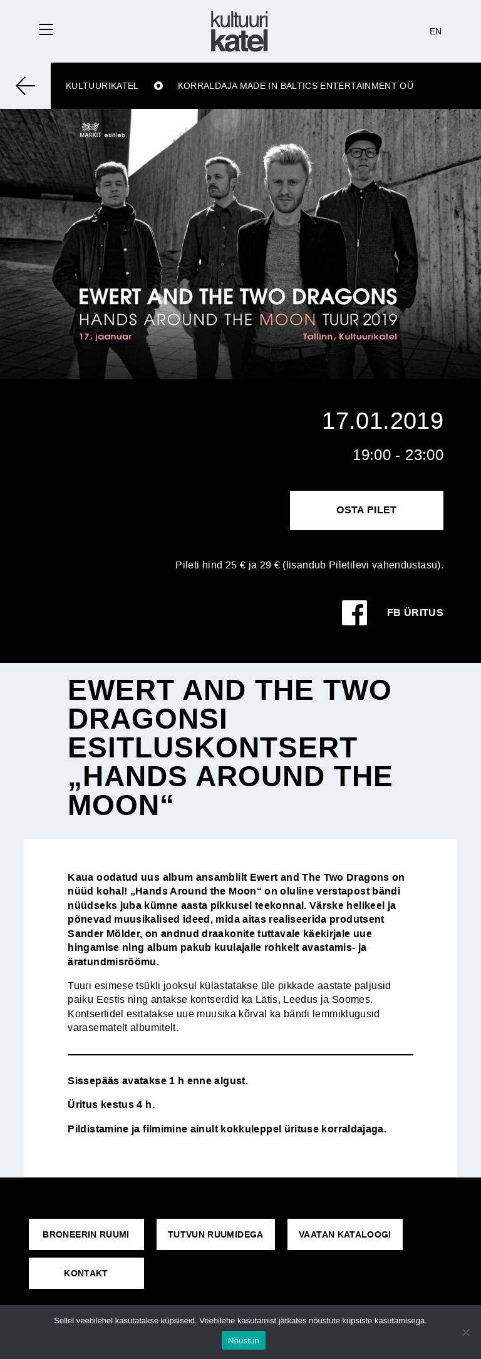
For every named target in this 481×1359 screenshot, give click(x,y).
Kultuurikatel (102, 86)
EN (436, 31)
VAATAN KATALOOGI (345, 1234)
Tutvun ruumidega (216, 1234)
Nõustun (243, 1340)
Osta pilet (366, 510)
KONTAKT (86, 1273)
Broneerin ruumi (86, 1234)
